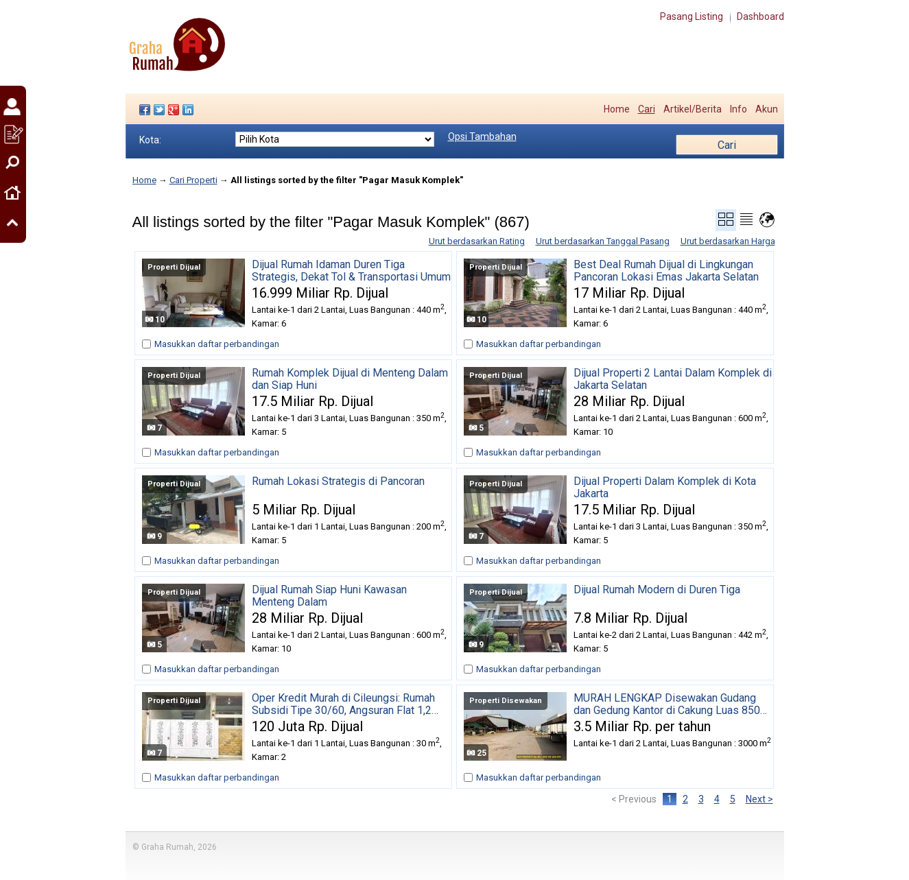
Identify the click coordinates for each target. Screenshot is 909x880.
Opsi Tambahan (482, 136)
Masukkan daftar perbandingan (216, 344)
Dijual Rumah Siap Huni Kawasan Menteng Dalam (329, 596)
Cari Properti (193, 180)
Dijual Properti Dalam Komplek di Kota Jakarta (665, 487)
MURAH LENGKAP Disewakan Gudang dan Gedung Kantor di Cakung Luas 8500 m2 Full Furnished (670, 704)
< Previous (634, 799)
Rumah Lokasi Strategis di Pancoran (338, 481)
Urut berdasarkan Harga (728, 241)
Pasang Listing (691, 16)
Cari (646, 109)
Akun (766, 109)
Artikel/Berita (692, 109)
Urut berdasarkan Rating (477, 241)
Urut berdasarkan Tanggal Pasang (603, 241)
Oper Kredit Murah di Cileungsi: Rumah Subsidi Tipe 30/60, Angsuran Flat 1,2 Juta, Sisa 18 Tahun (343, 704)
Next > (759, 799)
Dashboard (760, 16)
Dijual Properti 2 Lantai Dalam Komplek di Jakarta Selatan (673, 379)
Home (617, 109)
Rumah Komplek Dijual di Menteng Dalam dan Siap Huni (350, 379)
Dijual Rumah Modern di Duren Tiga (657, 590)
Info (738, 109)
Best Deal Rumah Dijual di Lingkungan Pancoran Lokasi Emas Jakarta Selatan (666, 271)
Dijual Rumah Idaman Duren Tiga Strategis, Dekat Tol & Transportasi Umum (351, 271)
